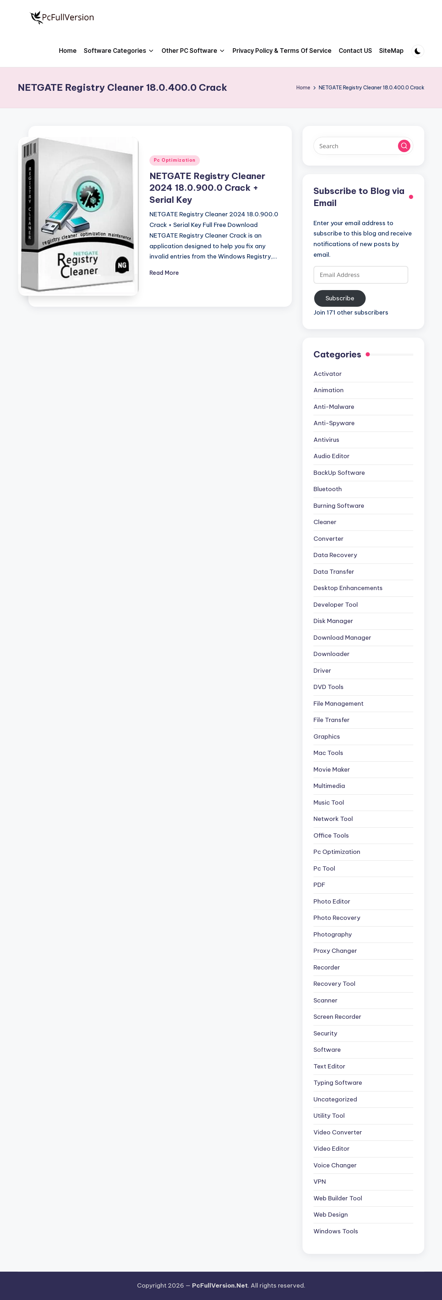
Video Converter (337, 1132)
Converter (328, 539)
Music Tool (328, 802)
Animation (328, 390)
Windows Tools (335, 1231)
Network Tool (333, 819)
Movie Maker (331, 769)
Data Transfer (333, 572)
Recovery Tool (334, 984)
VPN (319, 1181)
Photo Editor (331, 901)
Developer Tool (335, 605)
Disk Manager (333, 621)
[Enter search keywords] (363, 146)
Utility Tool (329, 1116)
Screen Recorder (337, 1017)
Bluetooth (327, 489)
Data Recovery (335, 555)
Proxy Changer (335, 951)
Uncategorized (335, 1099)
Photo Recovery (336, 918)
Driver (322, 670)
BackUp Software (339, 473)
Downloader (331, 654)
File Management (338, 703)
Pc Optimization (175, 160)
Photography (332, 934)
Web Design (330, 1214)
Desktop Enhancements (348, 588)
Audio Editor (331, 456)
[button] (404, 146)
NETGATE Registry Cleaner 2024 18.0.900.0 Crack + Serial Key (207, 188)
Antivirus (326, 440)
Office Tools (331, 835)
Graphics (326, 736)
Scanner (325, 1000)
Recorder (326, 967)
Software (327, 1050)
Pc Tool (324, 868)
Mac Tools (328, 753)
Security (325, 1033)
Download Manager (342, 637)
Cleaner (325, 522)
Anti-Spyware (334, 423)
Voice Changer (335, 1165)
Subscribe (340, 298)
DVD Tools (328, 687)
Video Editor (331, 1148)
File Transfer (331, 720)
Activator (327, 374)
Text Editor (329, 1066)
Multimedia (329, 786)
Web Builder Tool (337, 1198)
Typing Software (337, 1083)
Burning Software (338, 506)
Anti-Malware (333, 407)
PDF (319, 885)
